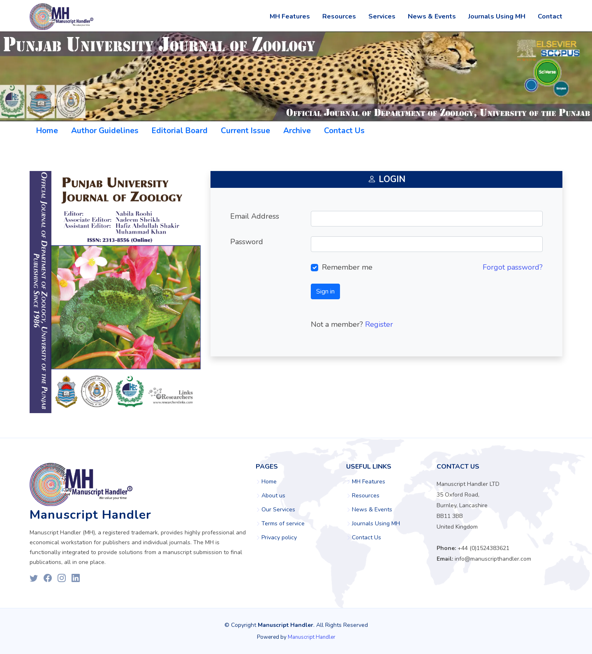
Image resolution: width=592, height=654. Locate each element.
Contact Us (344, 130)
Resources (339, 16)
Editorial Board (180, 130)
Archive (297, 130)
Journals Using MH (496, 16)
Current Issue (245, 130)
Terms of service (283, 524)
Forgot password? (513, 267)
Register (379, 324)
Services (381, 16)
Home (47, 130)
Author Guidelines (105, 130)
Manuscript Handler (311, 637)
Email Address (254, 216)
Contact (550, 16)
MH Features (290, 16)
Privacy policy (279, 538)
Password (246, 242)
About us (273, 496)
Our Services (278, 510)
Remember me (347, 267)
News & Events (432, 16)
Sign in (325, 291)
